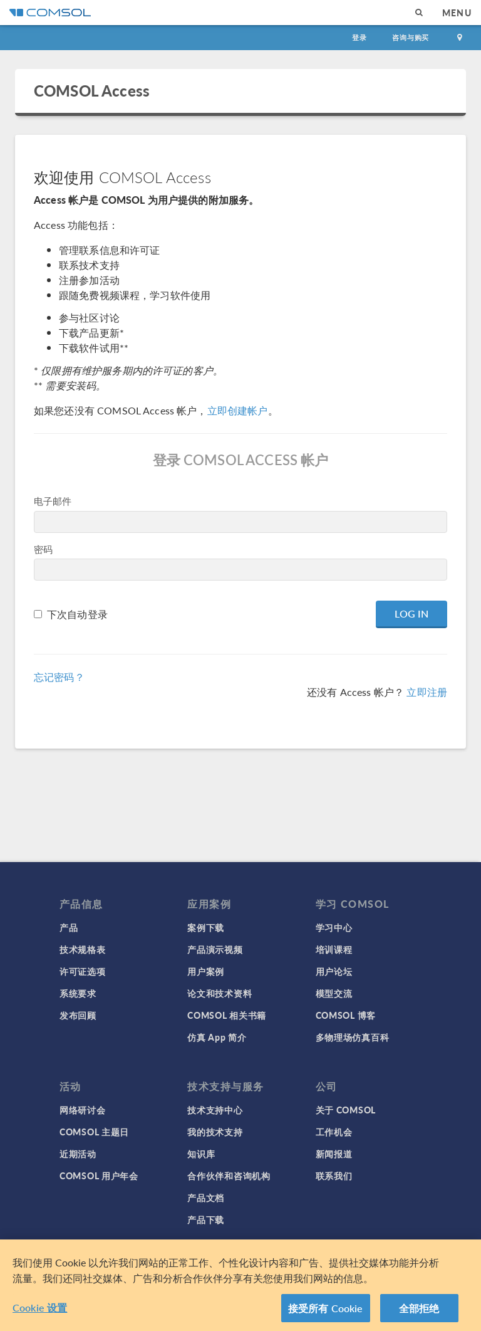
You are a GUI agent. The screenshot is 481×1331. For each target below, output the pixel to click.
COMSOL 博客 (346, 1015)
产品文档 (205, 1197)
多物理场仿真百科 (353, 1037)
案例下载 (205, 927)
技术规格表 (82, 949)
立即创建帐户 (237, 410)
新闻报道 (334, 1153)
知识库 (201, 1153)
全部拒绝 (419, 1312)
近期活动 (77, 1153)
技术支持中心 (214, 1109)
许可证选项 (82, 971)
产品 (68, 927)
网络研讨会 (82, 1109)
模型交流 (334, 993)
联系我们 (334, 1175)
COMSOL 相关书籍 (226, 1015)
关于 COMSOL (346, 1109)
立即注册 (426, 692)
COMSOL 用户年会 (98, 1175)
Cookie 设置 (40, 1312)
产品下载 (205, 1219)
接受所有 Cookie (325, 1312)
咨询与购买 (410, 37)
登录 (359, 37)
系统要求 (77, 993)
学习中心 (334, 927)
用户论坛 (334, 971)
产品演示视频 (214, 949)
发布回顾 (77, 1015)
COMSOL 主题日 (94, 1131)
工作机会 (334, 1131)
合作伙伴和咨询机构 (228, 1175)
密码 (43, 548)
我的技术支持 (214, 1131)
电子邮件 (53, 500)
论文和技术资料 (219, 993)
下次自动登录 (77, 614)
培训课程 (334, 949)
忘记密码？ (59, 677)
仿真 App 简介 (216, 1037)
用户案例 (205, 971)
